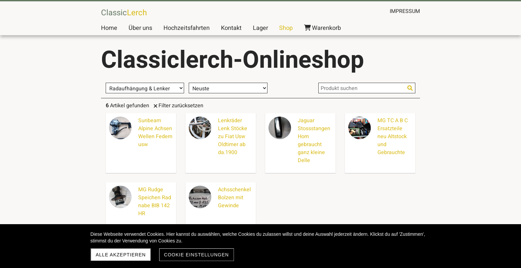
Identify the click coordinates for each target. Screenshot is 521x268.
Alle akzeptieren (121, 254)
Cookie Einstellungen (196, 254)
